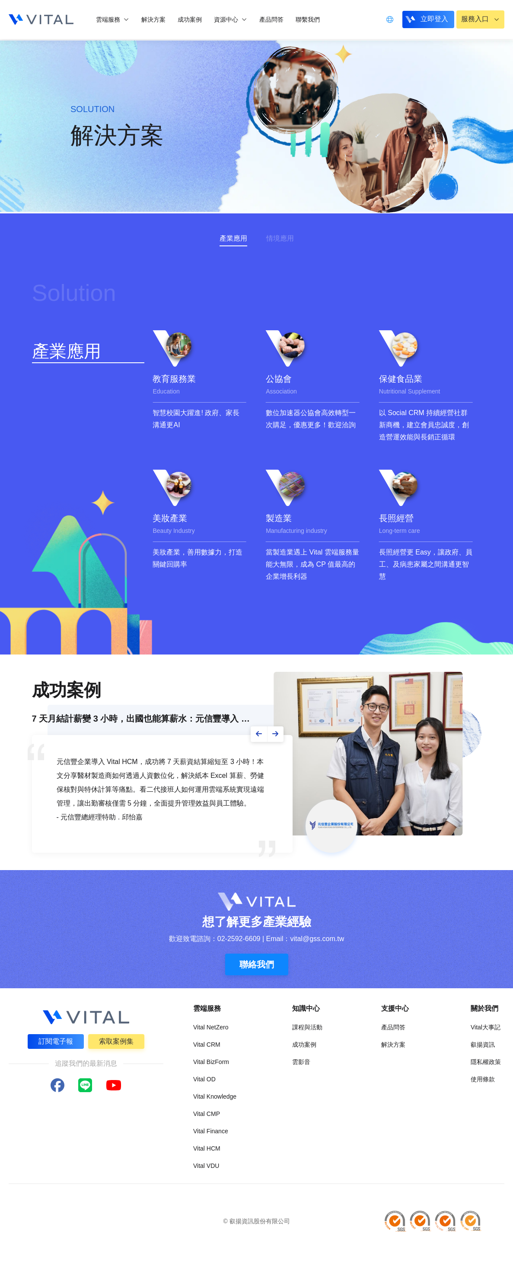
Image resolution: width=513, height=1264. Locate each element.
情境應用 (280, 238)
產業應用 (233, 238)
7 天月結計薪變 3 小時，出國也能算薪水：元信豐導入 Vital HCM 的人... (143, 718)
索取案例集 (116, 1041)
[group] (199, 386)
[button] (259, 734)
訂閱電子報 (55, 1041)
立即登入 (433, 19)
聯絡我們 (256, 964)
